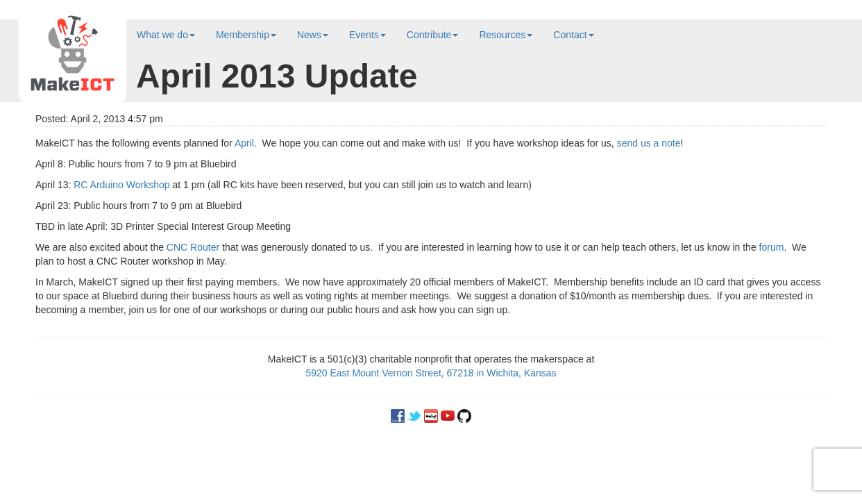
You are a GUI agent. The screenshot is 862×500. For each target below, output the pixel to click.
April (244, 143)
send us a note (649, 143)
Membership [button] (246, 34)
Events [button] (367, 34)
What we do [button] (166, 34)
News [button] (312, 34)
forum (771, 247)
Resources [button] (505, 34)
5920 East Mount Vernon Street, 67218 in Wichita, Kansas (430, 372)
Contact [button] (573, 34)
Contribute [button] (433, 34)
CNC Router (193, 247)
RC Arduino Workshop (121, 184)
